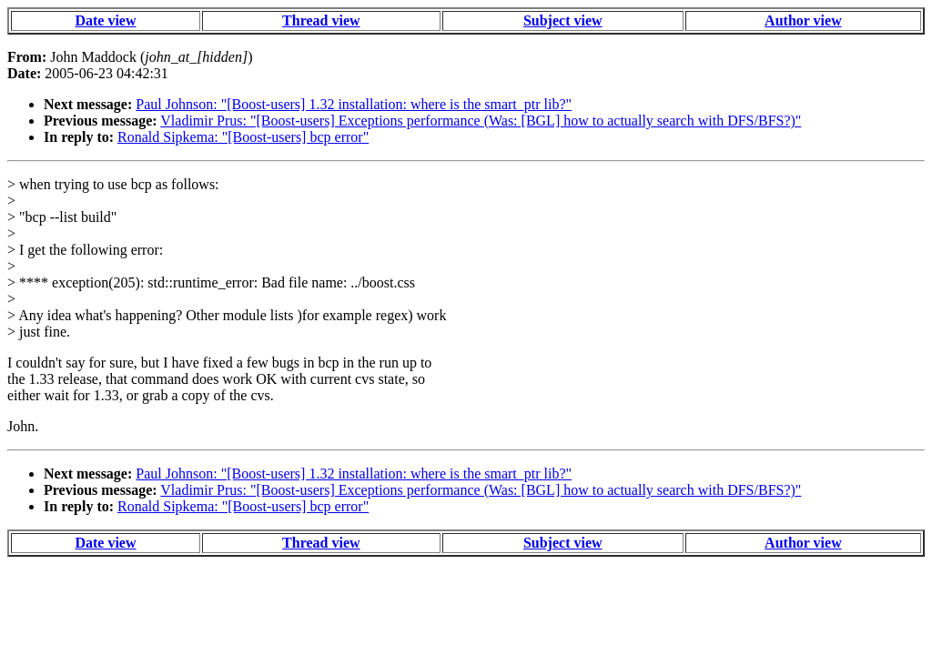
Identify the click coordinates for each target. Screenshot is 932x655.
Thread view (321, 20)
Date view (105, 20)
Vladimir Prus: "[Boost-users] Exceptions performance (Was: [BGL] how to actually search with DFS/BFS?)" (480, 120)
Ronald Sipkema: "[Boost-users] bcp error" (243, 137)
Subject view (563, 20)
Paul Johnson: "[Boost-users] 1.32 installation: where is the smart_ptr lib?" (354, 104)
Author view (803, 20)
